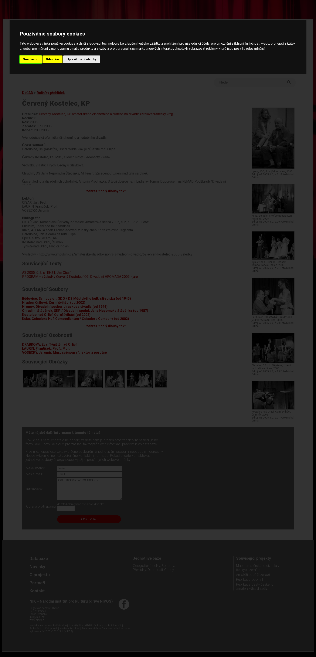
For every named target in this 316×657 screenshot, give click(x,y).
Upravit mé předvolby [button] (81, 59)
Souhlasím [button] (30, 59)
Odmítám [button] (52, 59)
